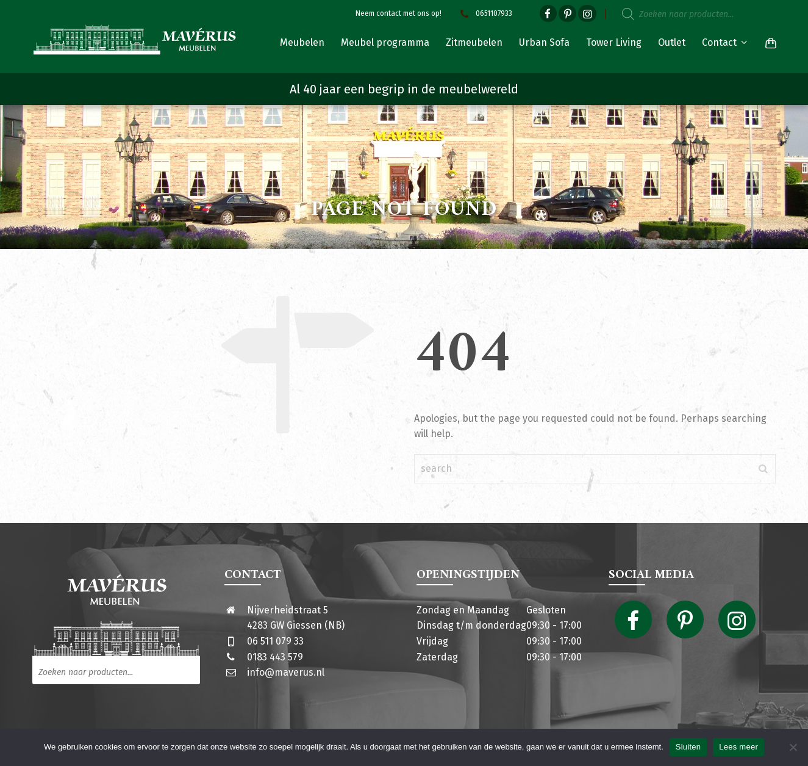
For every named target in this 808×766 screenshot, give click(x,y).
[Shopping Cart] (768, 42)
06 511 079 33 (275, 641)
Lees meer (738, 746)
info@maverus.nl (285, 672)
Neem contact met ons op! (399, 13)
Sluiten (688, 746)
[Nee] (793, 747)
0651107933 (484, 13)
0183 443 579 (275, 657)
